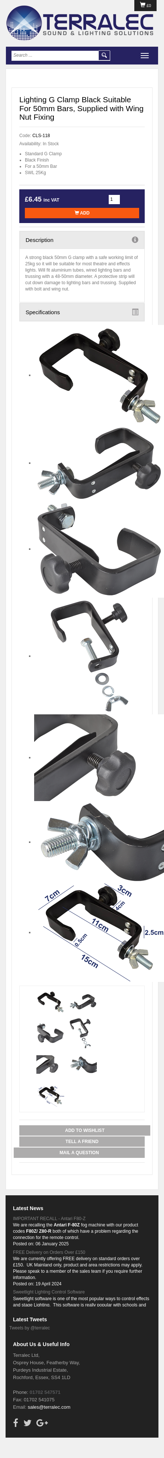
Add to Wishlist (84, 1130)
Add (82, 213)
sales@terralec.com (49, 1407)
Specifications (82, 312)
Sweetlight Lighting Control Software (49, 1292)
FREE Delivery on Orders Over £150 (49, 1252)
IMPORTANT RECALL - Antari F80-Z (49, 1218)
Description (82, 239)
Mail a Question (79, 1152)
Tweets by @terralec (29, 1328)
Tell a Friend (82, 1141)
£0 (145, 5)
